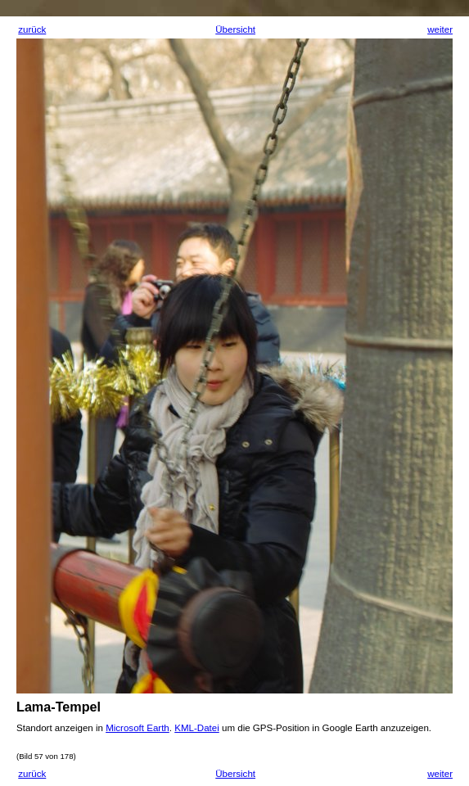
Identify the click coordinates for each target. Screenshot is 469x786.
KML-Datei (196, 728)
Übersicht (235, 29)
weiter (440, 29)
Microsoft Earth (137, 728)
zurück (32, 29)
